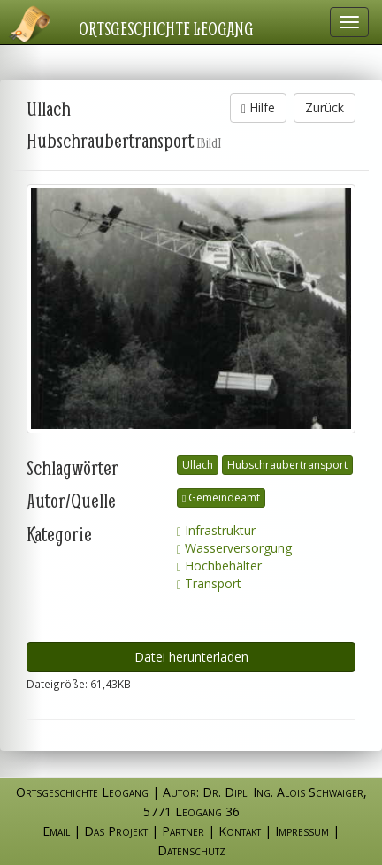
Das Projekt (116, 831)
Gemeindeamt (221, 497)
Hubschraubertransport (287, 464)
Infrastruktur (216, 530)
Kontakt (239, 831)
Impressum (302, 831)
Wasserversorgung (234, 548)
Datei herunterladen (191, 656)
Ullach (197, 464)
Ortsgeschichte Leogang (166, 28)
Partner (183, 831)
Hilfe (258, 107)
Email (56, 831)
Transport (209, 583)
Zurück (324, 107)
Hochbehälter (219, 565)
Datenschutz (191, 850)
